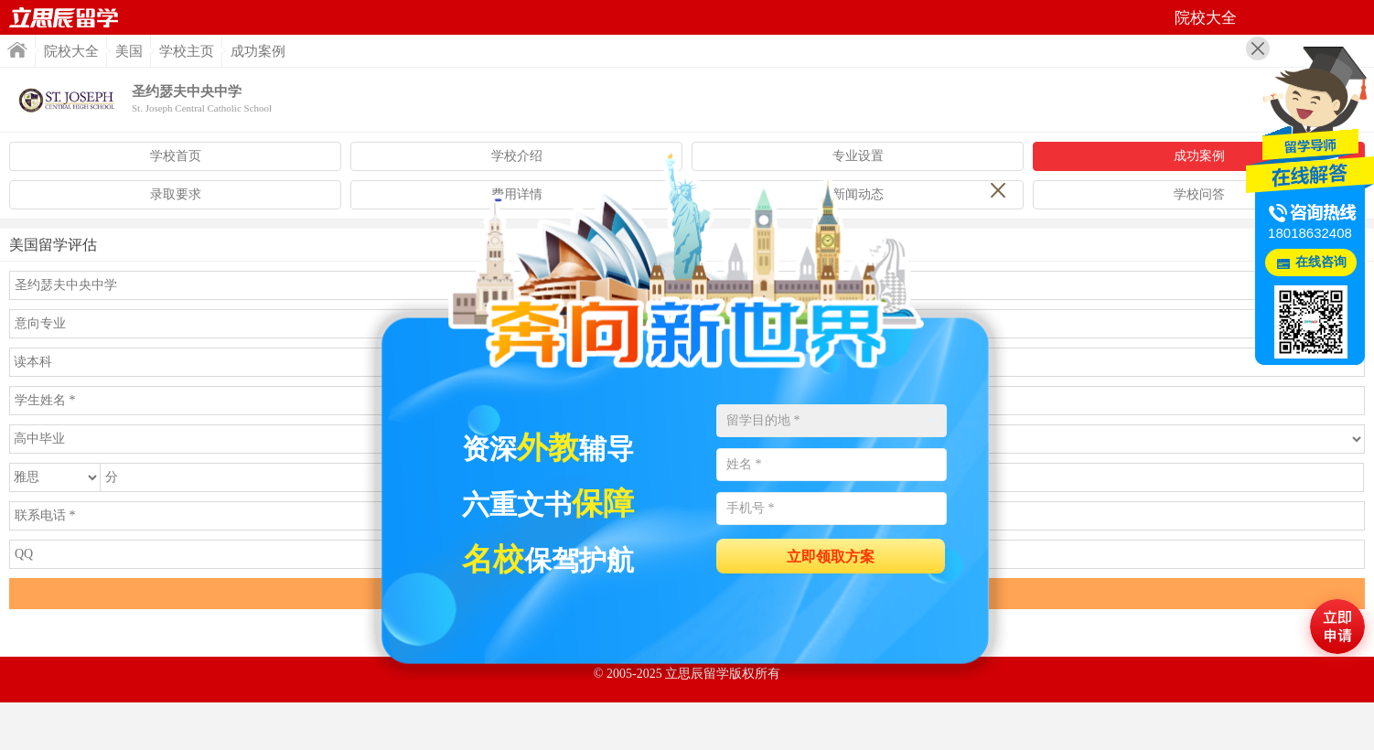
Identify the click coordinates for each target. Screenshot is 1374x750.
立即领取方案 (831, 556)
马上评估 (1337, 626)
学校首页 (175, 156)
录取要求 (175, 194)
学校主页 (186, 51)
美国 (129, 51)
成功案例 (1199, 156)
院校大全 (71, 51)
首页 (64, 17)
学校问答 (1199, 194)
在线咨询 (1321, 262)
